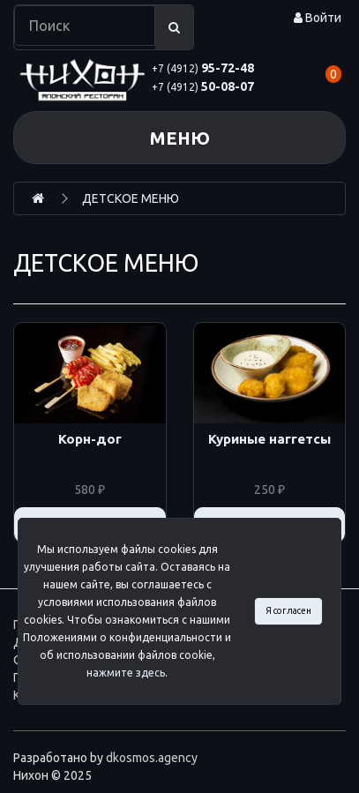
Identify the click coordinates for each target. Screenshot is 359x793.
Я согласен (288, 610)
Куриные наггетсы (269, 439)
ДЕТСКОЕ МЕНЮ (130, 198)
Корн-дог (90, 439)
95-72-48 (203, 68)
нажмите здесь (125, 672)
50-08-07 (203, 86)
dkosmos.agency (152, 758)
